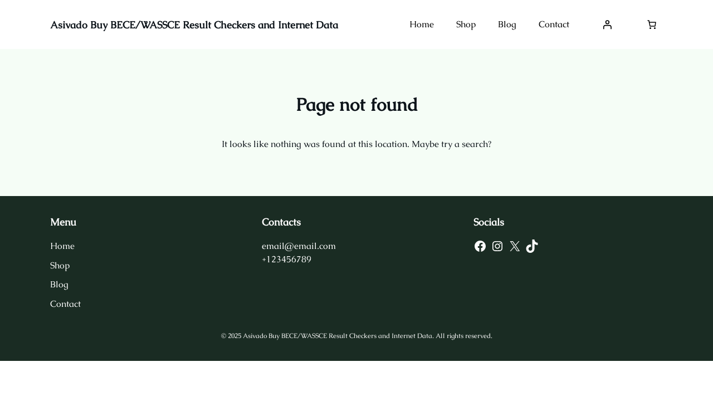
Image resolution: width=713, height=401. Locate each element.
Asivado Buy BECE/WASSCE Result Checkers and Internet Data (194, 24)
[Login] (607, 24)
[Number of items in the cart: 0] (652, 24)
